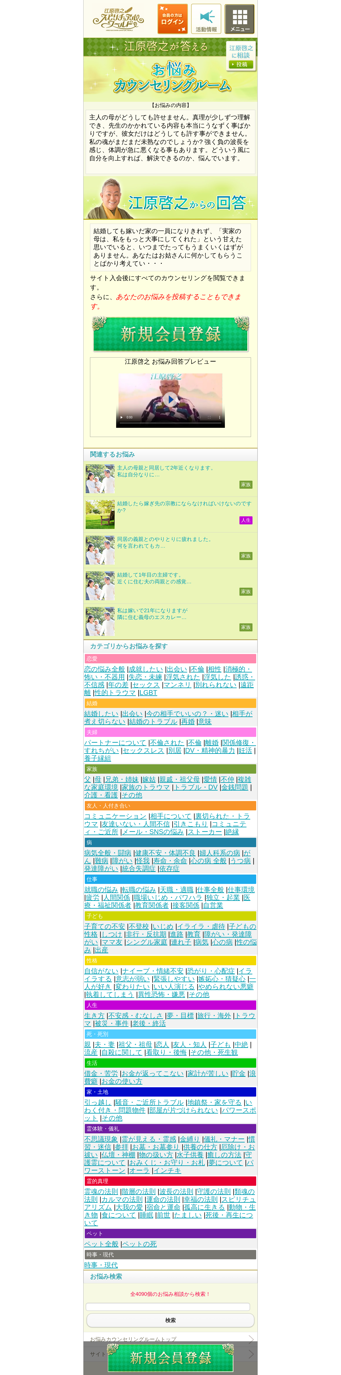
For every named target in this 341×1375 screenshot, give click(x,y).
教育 (194, 934)
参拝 (121, 1147)
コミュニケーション (115, 816)
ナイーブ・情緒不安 (153, 971)
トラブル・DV (196, 787)
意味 (205, 721)
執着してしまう (110, 994)
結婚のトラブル (153, 721)
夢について (226, 1162)
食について (119, 1215)
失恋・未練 (145, 677)
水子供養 (190, 1155)
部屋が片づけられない (183, 1110)
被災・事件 (112, 1023)
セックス (146, 685)
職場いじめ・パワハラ (168, 897)
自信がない (101, 971)
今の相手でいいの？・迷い (187, 714)
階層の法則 (139, 1191)
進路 (176, 934)
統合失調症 (139, 868)
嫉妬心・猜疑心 (222, 979)
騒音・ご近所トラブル (149, 1102)
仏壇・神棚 (118, 1155)
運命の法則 (163, 1199)
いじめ (163, 926)
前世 (163, 1215)
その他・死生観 (214, 1052)
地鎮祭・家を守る (214, 1102)
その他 (132, 795)
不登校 (139, 926)
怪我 (143, 861)
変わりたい (132, 986)
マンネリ (177, 685)
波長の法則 (176, 1191)
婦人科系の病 (219, 853)
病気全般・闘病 (107, 853)
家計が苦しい (208, 1073)
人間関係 (116, 897)
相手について (171, 816)
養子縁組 (97, 758)
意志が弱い (133, 979)
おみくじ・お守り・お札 (167, 1162)
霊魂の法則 (101, 1191)
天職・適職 (177, 889)
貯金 (239, 1073)
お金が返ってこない (153, 1073)
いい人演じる (174, 986)
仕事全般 (210, 889)
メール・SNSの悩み (153, 832)
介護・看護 (101, 795)
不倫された (167, 742)
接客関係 (185, 905)
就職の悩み (101, 889)
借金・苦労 (101, 1073)
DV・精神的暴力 (210, 750)
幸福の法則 (201, 1199)
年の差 (118, 685)
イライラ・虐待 (201, 926)
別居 (175, 750)
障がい (122, 861)
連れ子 (181, 942)
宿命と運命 (164, 1207)
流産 (91, 1052)
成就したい (146, 669)
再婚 (188, 721)
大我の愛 (129, 1207)
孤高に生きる (204, 1207)
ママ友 (112, 942)
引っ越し (98, 1102)
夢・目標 (180, 1015)
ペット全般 (101, 1244)
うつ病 (240, 861)
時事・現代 (101, 1265)
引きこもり (191, 824)
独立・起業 (223, 897)
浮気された (183, 677)
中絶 (241, 1044)
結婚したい (101, 714)
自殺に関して (121, 1052)
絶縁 (232, 832)
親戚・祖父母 (179, 779)
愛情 (210, 779)
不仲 (227, 779)
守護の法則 (214, 1191)
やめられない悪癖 (226, 986)
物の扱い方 (156, 1155)
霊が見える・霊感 (149, 1139)
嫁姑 (149, 779)
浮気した (217, 677)
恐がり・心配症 (211, 971)
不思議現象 (101, 1139)
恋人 (162, 1044)
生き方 (94, 1015)
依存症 (169, 868)
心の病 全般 (209, 861)
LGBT (148, 692)
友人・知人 (190, 1044)
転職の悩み (139, 889)
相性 (214, 669)
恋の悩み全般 (104, 669)
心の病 (222, 942)
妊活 (245, 750)
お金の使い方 (121, 1081)
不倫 (197, 669)
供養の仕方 (200, 1147)
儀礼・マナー (224, 1139)
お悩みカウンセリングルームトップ (133, 1339)
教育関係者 (152, 905)
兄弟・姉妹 (122, 779)
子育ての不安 (104, 926)
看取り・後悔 (166, 1052)
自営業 (213, 905)
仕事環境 (241, 889)
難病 (101, 861)
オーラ (139, 1170)
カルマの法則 (122, 1199)
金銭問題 (234, 787)
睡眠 (146, 1215)
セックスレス (143, 750)
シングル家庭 (146, 942)
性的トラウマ (115, 692)
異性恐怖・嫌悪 (161, 994)
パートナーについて (115, 742)
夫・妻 (105, 1044)
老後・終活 (149, 1023)
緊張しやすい (174, 979)
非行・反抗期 (146, 934)
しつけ (111, 934)
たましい (188, 1215)
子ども (220, 1044)
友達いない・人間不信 (136, 824)
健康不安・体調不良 (165, 853)
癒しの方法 (224, 1155)
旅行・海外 (214, 1015)
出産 (101, 950)
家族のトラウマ (146, 787)
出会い (177, 669)
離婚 (212, 742)
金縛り (190, 1139)
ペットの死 (139, 1244)
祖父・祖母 (135, 1044)
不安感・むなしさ (135, 1015)
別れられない (216, 685)
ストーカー (205, 832)
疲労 (92, 897)
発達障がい (101, 868)
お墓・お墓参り (156, 1147)
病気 (202, 942)
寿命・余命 (170, 861)
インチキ (167, 1170)
